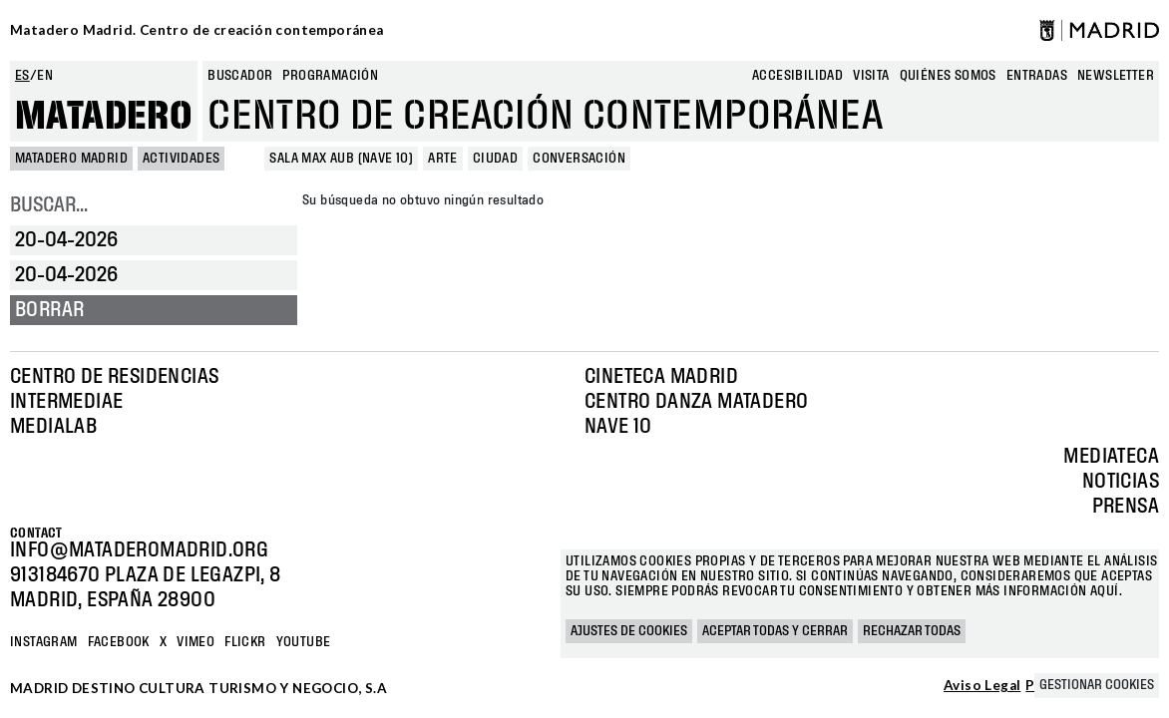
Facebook (119, 642)
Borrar (49, 310)
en (45, 76)
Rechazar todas (912, 631)
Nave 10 (618, 427)
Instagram (44, 642)
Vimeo (195, 642)
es (22, 76)
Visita (871, 76)
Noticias (1120, 482)
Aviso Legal (982, 686)
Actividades (181, 159)
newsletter (1115, 76)
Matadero (104, 117)
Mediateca (1111, 457)
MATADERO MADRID (71, 159)
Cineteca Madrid (661, 377)
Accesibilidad (797, 76)
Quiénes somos (948, 76)
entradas (1036, 76)
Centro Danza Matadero (696, 402)
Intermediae (66, 402)
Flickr (244, 642)
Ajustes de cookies (629, 631)
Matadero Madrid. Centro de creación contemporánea (197, 30)
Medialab (53, 427)
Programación (330, 76)
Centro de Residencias (114, 377)
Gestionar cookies (1096, 685)
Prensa (1125, 507)
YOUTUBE (303, 642)
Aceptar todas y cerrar (775, 631)
